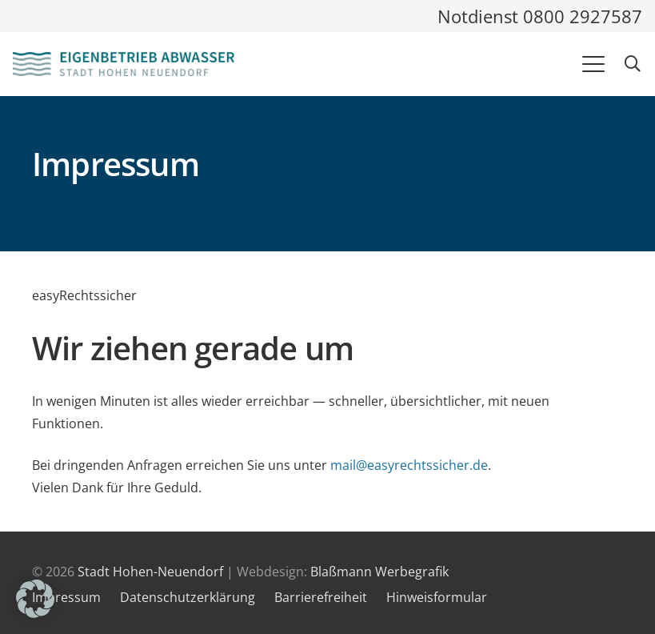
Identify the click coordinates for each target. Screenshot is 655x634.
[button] (593, 64)
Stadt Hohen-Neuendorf (150, 571)
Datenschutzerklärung (187, 597)
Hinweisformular (436, 597)
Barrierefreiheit (320, 597)
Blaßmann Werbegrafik (379, 571)
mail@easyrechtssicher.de (409, 465)
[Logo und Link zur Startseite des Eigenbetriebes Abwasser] (123, 64)
